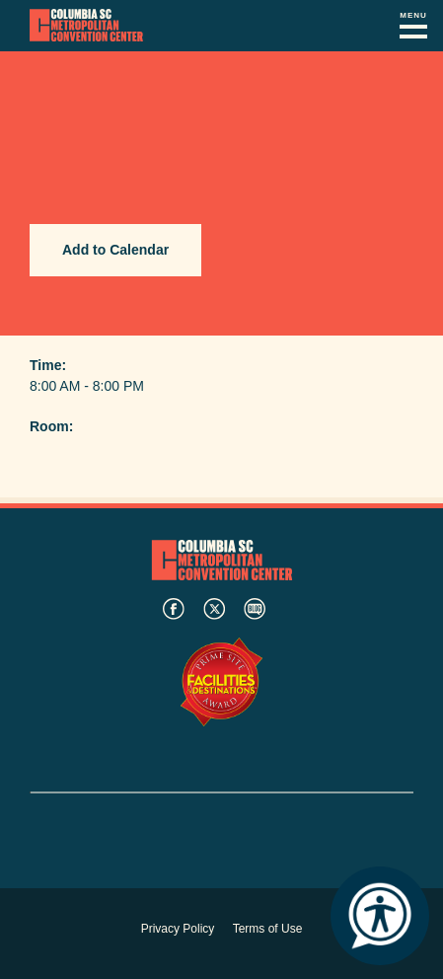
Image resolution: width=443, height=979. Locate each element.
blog (254, 609)
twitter (214, 609)
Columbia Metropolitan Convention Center (86, 25)
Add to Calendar (115, 250)
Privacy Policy (178, 929)
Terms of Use (268, 929)
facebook (174, 609)
